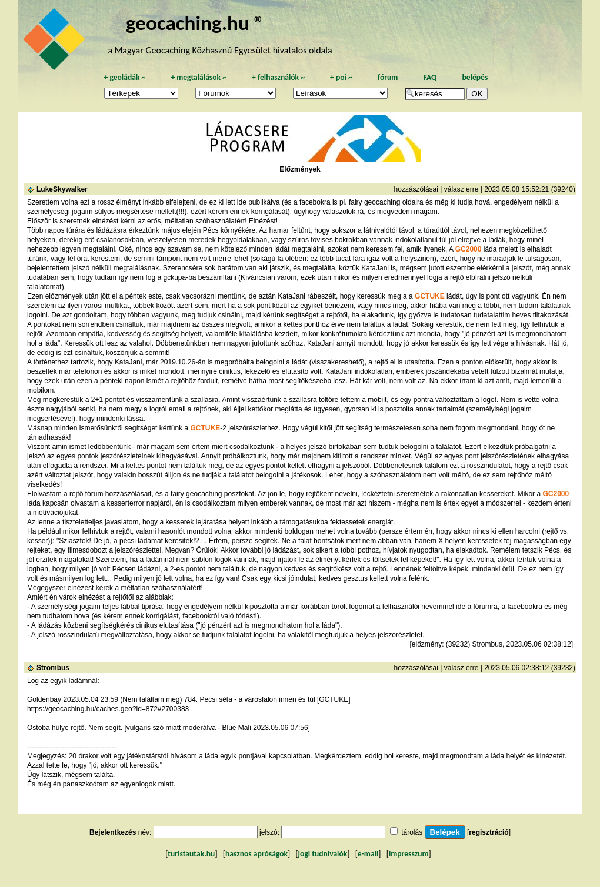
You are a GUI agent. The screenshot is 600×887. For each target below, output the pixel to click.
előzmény (427, 644)
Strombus (52, 668)
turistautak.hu (191, 854)
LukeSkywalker (62, 189)
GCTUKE (430, 296)
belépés (475, 77)
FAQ (429, 77)
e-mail (368, 854)
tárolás (411, 832)
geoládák (124, 77)
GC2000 (468, 249)
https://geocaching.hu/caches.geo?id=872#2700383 (108, 709)
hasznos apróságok (256, 854)
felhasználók (278, 77)
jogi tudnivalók (323, 854)
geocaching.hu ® (195, 22)
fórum (388, 77)
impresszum (409, 854)
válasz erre (461, 189)
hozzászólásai (416, 189)
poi (341, 77)
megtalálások (198, 77)
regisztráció (488, 832)
